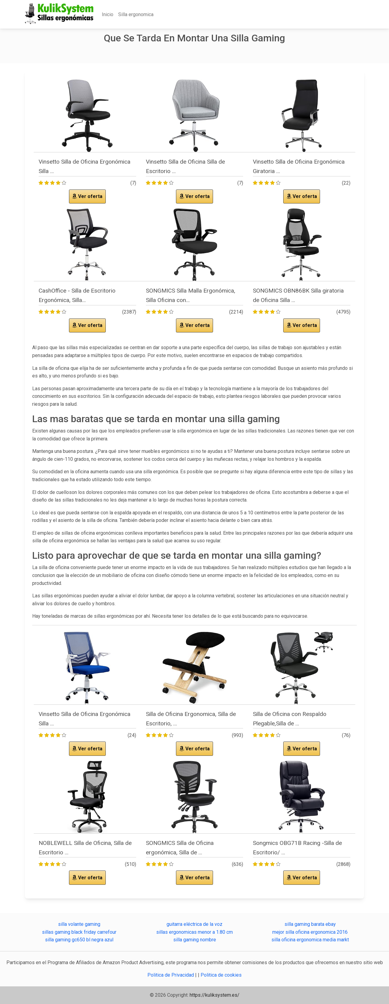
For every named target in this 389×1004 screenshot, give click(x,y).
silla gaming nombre (194, 940)
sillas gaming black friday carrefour (79, 932)
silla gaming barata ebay (310, 924)
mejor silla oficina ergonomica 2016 (310, 932)
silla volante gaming (79, 924)
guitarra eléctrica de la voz (194, 924)
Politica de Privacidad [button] (171, 975)
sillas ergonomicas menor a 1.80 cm (194, 932)
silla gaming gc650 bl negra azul (79, 940)
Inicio (107, 14)
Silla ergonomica (135, 14)
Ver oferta (87, 196)
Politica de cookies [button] (221, 975)
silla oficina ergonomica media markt (310, 940)
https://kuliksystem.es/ (214, 995)
